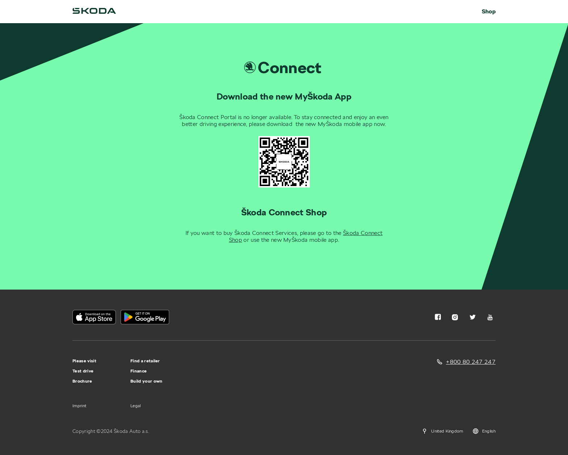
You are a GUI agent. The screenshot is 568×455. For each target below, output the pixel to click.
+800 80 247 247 (471, 361)
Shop (489, 11)
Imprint (79, 405)
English (484, 431)
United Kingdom (442, 431)
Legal (135, 405)
